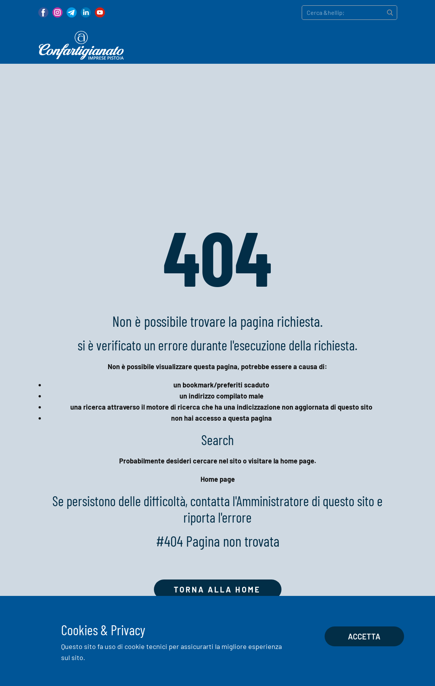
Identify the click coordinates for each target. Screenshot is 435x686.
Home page (218, 479)
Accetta (364, 636)
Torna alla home (217, 589)
